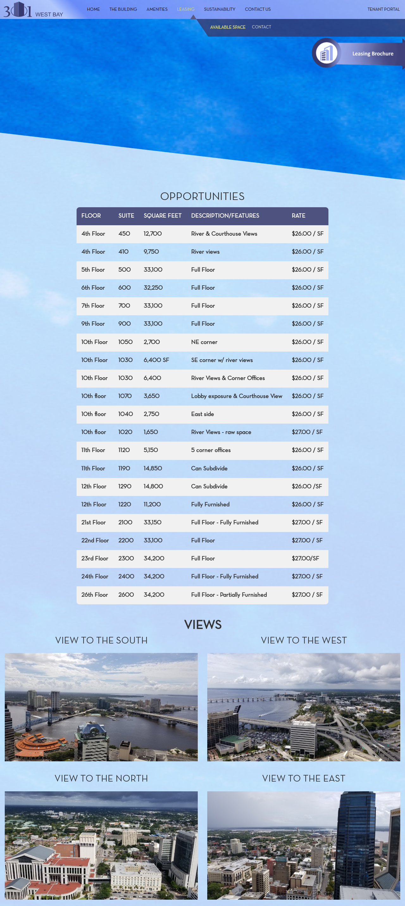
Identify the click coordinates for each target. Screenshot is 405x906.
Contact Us (258, 10)
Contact (261, 27)
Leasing (186, 10)
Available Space (228, 28)
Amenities (157, 10)
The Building (123, 10)
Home (93, 10)
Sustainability (219, 10)
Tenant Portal (384, 10)
